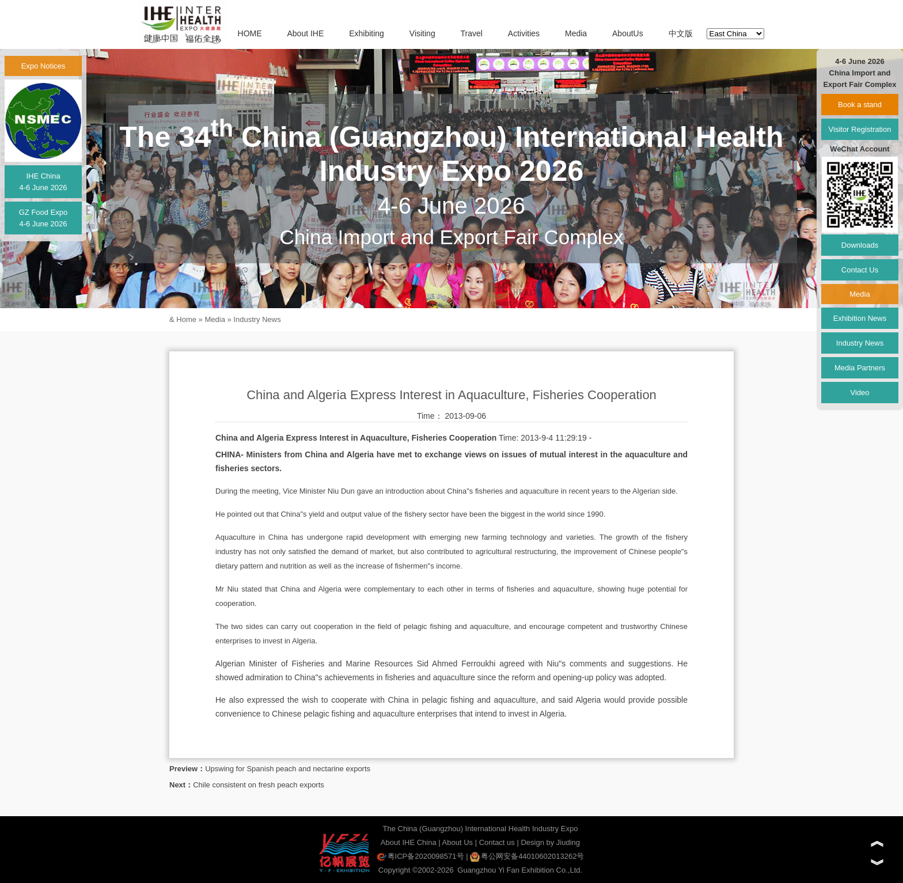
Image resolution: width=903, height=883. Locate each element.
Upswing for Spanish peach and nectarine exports (287, 768)
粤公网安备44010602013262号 (527, 856)
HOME (250, 33)
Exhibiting (366, 33)
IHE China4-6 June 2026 (43, 182)
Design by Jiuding (550, 842)
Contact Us (859, 270)
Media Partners (859, 367)
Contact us (497, 842)
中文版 (681, 33)
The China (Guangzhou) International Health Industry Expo (480, 828)
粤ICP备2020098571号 (420, 856)
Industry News (256, 319)
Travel (472, 33)
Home (186, 319)
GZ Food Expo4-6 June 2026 (43, 218)
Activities (524, 33)
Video (859, 392)
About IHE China (409, 842)
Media (576, 33)
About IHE (305, 33)
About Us (457, 842)
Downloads (859, 245)
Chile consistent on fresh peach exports (258, 784)
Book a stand (860, 104)
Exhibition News (860, 318)
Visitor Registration (860, 129)
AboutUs (627, 33)
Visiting (422, 33)
